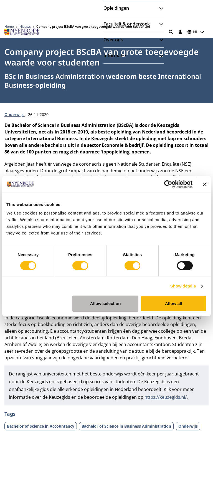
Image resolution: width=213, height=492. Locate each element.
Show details (183, 286)
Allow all (173, 303)
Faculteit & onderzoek (126, 24)
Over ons (113, 40)
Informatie (114, 55)
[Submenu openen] (159, 8)
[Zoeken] (171, 32)
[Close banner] (205, 184)
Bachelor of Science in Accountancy (40, 426)
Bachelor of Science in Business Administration (126, 426)
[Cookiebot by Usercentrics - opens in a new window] (168, 184)
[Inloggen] (180, 32)
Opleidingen (116, 8)
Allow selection (105, 303)
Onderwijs (14, 114)
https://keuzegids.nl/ (165, 397)
